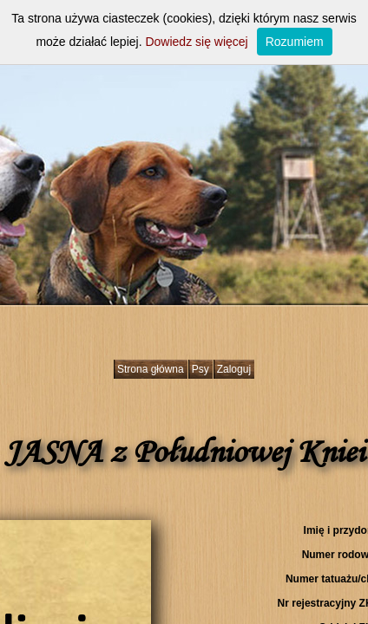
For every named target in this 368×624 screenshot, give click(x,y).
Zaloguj (234, 369)
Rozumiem (295, 42)
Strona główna (150, 369)
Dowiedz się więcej (196, 42)
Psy (200, 369)
